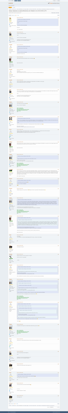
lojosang (10, 254)
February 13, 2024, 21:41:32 (20, 154)
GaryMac (10, 44)
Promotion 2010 (34, 405)
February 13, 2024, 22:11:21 (20, 395)
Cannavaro (11, 169)
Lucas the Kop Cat (12, 116)
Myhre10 (10, 302)
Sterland (10, 178)
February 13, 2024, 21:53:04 (20, 279)
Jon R (23, 405)
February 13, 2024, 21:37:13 (20, 116)
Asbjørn (10, 154)
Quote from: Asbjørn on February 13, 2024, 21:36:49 (24, 180)
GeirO (10, 372)
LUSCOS (10, 3)
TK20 (10, 245)
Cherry (10, 129)
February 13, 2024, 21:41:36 (20, 169)
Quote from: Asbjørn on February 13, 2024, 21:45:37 (24, 217)
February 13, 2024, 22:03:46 (20, 372)
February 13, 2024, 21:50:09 (20, 245)
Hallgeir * (28, 405)
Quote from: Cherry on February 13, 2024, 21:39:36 (25, 285)
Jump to (48, 407)
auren (10, 32)
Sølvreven (11, 383)
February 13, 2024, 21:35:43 (20, 89)
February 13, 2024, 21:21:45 (20, 17)
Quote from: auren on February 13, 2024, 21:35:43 (24, 118)
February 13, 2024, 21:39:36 (20, 129)
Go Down (10, 15)
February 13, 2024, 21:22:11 (20, 44)
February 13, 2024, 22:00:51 (20, 324)
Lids (29, 405)
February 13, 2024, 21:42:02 (20, 178)
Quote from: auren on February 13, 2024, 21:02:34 (24, 19)
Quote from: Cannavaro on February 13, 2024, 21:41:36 (24, 199)
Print (58, 15)
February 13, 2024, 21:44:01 (20, 188)
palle (10, 17)
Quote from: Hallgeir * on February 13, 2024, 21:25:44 (24, 374)
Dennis (31, 405)
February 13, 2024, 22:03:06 (20, 351)
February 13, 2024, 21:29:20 (20, 69)
